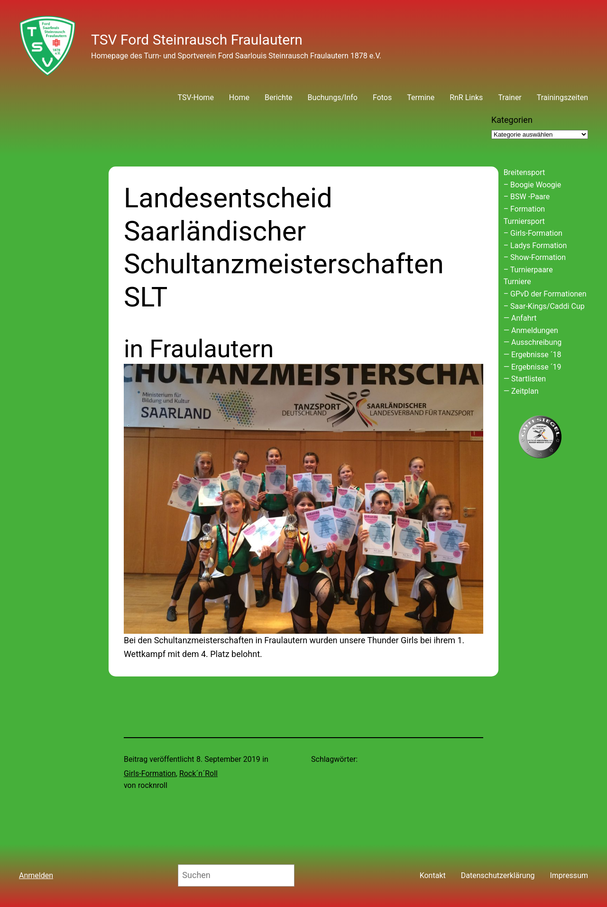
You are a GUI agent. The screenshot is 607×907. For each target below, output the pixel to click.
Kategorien (512, 120)
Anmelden (36, 875)
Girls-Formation (150, 773)
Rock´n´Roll (198, 773)
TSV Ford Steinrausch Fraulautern (197, 39)
